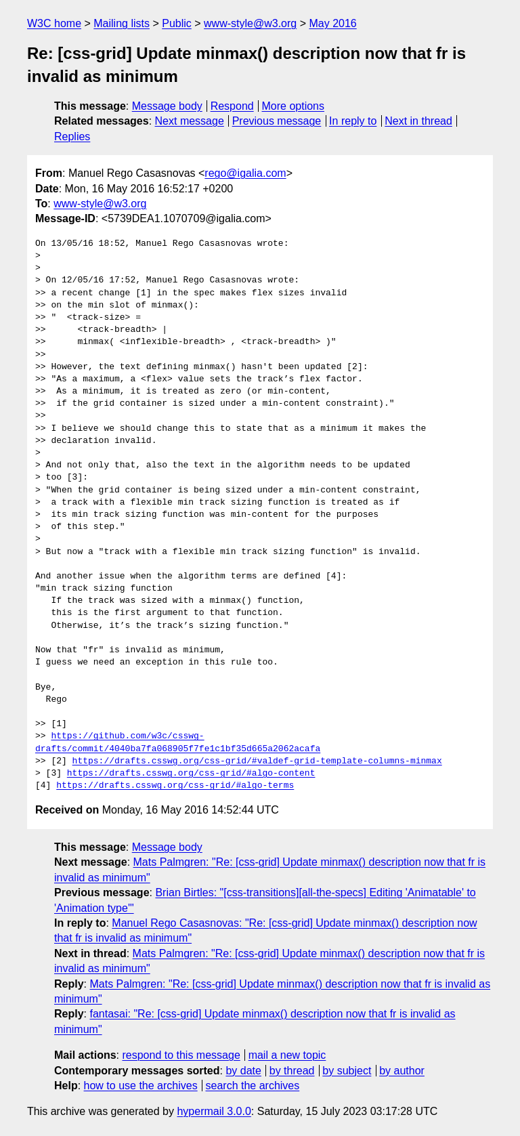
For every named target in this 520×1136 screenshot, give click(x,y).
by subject (346, 1070)
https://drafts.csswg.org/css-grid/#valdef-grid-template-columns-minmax (257, 761)
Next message (189, 121)
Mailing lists (121, 23)
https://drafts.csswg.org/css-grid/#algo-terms (175, 786)
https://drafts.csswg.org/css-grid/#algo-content (191, 773)
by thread (292, 1070)
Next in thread (418, 121)
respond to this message (181, 1055)
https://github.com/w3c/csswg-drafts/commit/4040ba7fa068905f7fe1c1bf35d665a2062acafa (177, 742)
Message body (167, 106)
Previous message (277, 121)
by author (402, 1070)
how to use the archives (141, 1085)
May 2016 (332, 23)
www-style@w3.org (250, 23)
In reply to (352, 121)
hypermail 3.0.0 (214, 1111)
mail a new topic (287, 1055)
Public (177, 23)
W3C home (54, 23)
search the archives (253, 1085)
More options (293, 106)
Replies (72, 136)
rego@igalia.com (245, 173)
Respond (232, 106)
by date (243, 1070)
